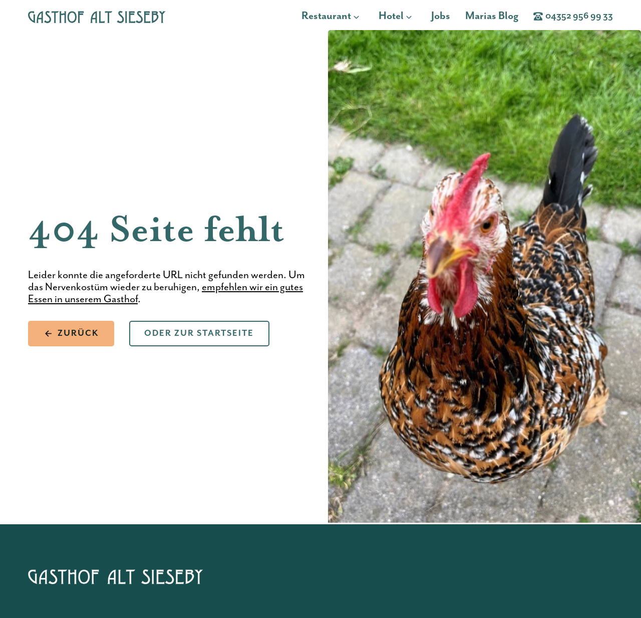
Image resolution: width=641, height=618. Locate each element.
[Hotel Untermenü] (412, 16)
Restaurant (326, 16)
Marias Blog (491, 16)
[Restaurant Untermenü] (359, 16)
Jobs (440, 16)
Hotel (391, 16)
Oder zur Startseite (199, 333)
